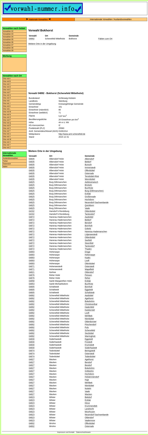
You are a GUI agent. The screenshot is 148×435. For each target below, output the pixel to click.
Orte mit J (6, 103)
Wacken (88, 394)
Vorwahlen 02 (8, 31)
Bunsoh (88, 165)
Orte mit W (7, 139)
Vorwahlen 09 (8, 51)
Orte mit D (7, 87)
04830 (31, 339)
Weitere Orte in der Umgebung (42, 44)
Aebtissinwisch (91, 182)
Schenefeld (90, 330)
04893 (31, 252)
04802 (31, 423)
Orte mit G (7, 95)
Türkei (5, 161)
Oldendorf (89, 272)
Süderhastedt (91, 348)
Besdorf (88, 365)
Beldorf (88, 162)
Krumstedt (89, 345)
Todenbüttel (90, 356)
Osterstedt (89, 266)
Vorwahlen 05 (8, 40)
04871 (31, 266)
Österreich (7, 164)
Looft (87, 260)
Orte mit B (7, 81)
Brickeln (88, 185)
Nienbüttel (89, 319)
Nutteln (88, 388)
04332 (31, 211)
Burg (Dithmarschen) (94, 191)
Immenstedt (90, 167)
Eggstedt (89, 289)
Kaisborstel (90, 310)
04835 (31, 159)
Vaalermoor (90, 420)
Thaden (88, 249)
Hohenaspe (90, 255)
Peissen (88, 275)
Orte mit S (7, 128)
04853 (31, 284)
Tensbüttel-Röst (92, 176)
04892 (31, 38)
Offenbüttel (90, 170)
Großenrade (90, 196)
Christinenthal (91, 304)
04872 (31, 217)
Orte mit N (7, 115)
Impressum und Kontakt (65, 432)
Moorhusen (90, 412)
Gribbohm (89, 371)
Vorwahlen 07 (8, 45)
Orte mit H (7, 98)
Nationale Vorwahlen (38, 19)
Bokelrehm (89, 301)
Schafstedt (89, 292)
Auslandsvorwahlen (10, 158)
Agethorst (89, 298)
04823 (31, 397)
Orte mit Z (6, 148)
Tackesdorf (90, 214)
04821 (31, 272)
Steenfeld (89, 243)
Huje (87, 380)
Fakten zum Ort (105, 38)
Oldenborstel (90, 321)
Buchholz (89, 188)
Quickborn (89, 205)
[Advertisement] (14, 64)
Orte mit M (7, 112)
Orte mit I (6, 101)
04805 (31, 287)
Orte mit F (6, 92)
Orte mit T (6, 131)
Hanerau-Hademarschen (96, 231)
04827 (31, 359)
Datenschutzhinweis (83, 432)
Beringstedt (90, 351)
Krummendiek (91, 406)
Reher (87, 278)
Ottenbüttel (90, 263)
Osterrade (89, 173)
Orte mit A (6, 79)
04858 (31, 281)
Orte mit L (6, 109)
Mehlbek (88, 316)
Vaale (87, 208)
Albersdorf (89, 159)
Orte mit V (7, 137)
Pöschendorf (90, 324)
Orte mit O (7, 117)
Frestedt (88, 342)
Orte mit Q (7, 123)
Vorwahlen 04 (8, 37)
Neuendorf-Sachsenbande (96, 202)
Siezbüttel (89, 333)
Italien (5, 167)
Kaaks (87, 258)
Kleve (87, 403)
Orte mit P (7, 120)
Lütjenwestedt (91, 234)
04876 (31, 275)
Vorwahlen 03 (8, 34)
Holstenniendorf (92, 377)
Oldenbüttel (90, 211)
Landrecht (89, 409)
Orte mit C (7, 84)
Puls (87, 327)
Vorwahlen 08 (8, 48)
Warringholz (90, 336)
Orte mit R (7, 126)
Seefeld (88, 240)
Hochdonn (89, 199)
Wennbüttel (90, 179)
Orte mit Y (7, 145)
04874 (31, 351)
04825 (31, 182)
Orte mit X (7, 142)
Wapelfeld (89, 269)
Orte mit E (7, 90)
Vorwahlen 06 (8, 42)
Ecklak (88, 194)
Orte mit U (7, 134)
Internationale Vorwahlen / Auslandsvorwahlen (111, 19)
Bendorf (88, 223)
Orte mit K (7, 106)
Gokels (88, 228)
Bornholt (88, 226)
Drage (87, 252)
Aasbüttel (89, 217)
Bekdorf (88, 397)
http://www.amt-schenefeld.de (72, 134)
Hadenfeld (89, 307)
